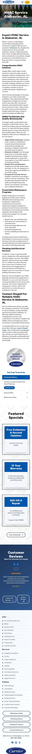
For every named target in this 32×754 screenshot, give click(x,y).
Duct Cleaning (8, 630)
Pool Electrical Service (11, 672)
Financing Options (10, 377)
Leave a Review (23, 599)
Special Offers (8, 393)
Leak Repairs (8, 689)
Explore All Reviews (9, 599)
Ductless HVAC (9, 627)
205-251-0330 (16, 738)
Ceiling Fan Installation (11, 653)
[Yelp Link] (19, 742)
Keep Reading (9, 387)
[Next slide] (17, 564)
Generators (8, 662)
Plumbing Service (9, 698)
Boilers (6, 624)
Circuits (6, 656)
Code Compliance (10, 659)
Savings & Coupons (16, 724)
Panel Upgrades (9, 669)
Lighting (6, 666)
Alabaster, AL (15, 48)
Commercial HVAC (10, 646)
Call (27, 2)
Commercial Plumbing (11, 707)
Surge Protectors (9, 678)
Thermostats (8, 642)
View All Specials (16, 535)
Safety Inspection (10, 675)
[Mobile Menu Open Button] (22, 2)
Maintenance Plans (10, 397)
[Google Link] (16, 742)
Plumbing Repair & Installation (13, 695)
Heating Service (9, 636)
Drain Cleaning (8, 686)
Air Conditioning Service (12, 621)
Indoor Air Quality (9, 639)
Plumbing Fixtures (9, 692)
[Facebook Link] (12, 742)
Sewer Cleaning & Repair (12, 701)
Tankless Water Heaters (12, 704)
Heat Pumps (8, 633)
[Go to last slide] (14, 564)
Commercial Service (16, 730)
